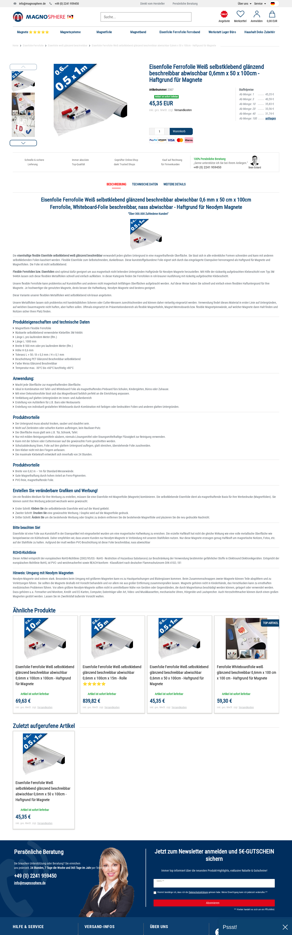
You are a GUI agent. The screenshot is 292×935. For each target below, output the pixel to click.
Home (15, 45)
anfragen (270, 118)
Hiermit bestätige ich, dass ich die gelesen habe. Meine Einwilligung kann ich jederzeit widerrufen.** (212, 892)
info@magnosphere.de (32, 3)
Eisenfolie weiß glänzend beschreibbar (67, 45)
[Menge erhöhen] (167, 131)
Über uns (243, 3)
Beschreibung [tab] (116, 184)
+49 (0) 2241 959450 (67, 3)
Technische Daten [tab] (145, 184)
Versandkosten (183, 110)
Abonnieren (239, 903)
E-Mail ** (160, 881)
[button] (23, 143)
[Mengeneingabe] (159, 131)
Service (258, 3)
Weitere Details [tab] (174, 184)
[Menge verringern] (151, 131)
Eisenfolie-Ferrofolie (33, 45)
